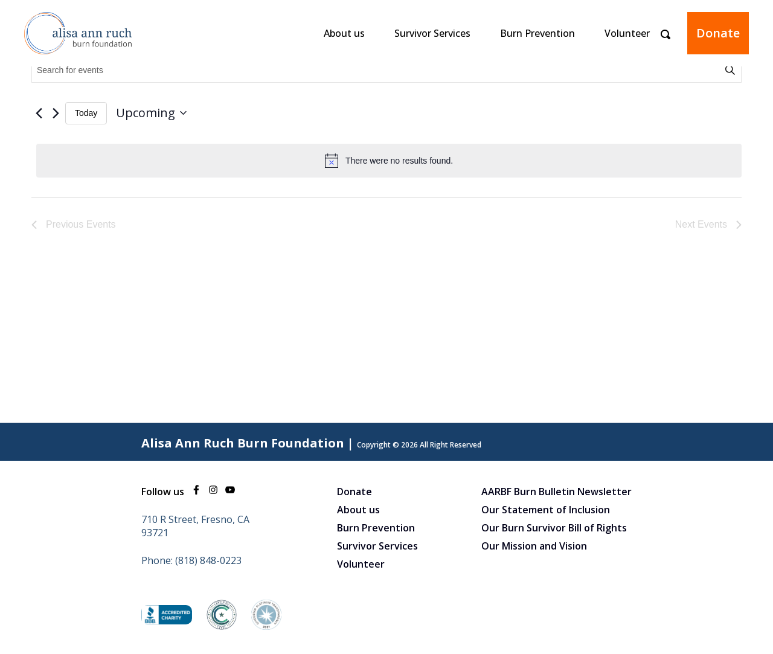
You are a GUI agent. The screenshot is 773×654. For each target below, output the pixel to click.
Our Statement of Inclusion (545, 509)
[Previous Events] (38, 113)
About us (344, 33)
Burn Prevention (537, 33)
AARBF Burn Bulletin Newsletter (556, 491)
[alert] (389, 161)
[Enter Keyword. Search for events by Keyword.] (377, 70)
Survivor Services (432, 33)
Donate (718, 33)
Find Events (732, 70)
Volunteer (627, 33)
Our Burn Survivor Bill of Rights (554, 527)
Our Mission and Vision (534, 546)
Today (86, 113)
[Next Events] (55, 113)
